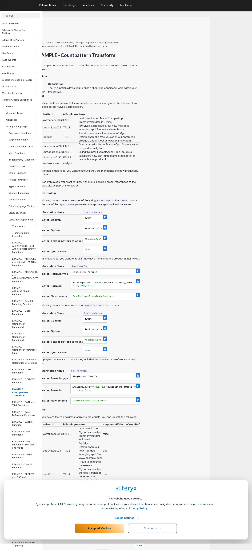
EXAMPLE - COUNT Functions (22, 371)
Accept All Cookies (99, 534)
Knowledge (69, 5)
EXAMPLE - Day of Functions (22, 466)
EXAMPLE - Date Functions (21, 433)
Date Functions (23, 166)
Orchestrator (19, 86)
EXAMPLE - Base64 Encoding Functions (23, 302)
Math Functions (23, 153)
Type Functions (23, 186)
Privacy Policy (138, 514)
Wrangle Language (21, 126)
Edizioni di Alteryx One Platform (19, 32)
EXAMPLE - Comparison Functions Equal (24, 349)
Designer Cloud (19, 46)
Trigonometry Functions (23, 159)
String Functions (23, 172)
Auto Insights (19, 59)
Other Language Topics (23, 206)
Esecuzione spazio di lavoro (19, 79)
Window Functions (23, 193)
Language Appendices (23, 219)
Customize (152, 534)
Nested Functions (23, 179)
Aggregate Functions (23, 133)
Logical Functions (23, 139)
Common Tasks (21, 113)
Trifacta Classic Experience (19, 99)
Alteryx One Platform (19, 40)
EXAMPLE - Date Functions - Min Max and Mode (23, 444)
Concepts (21, 119)
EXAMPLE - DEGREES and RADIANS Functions (23, 477)
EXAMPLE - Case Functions (21, 312)
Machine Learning (19, 93)
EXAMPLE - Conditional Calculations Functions (24, 361)
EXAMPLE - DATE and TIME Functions (23, 404)
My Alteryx (126, 5)
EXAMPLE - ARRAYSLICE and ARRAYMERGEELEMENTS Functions (25, 276)
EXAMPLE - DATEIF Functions (22, 456)
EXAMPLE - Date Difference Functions (23, 414)
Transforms (24, 226)
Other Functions (23, 199)
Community (107, 5)
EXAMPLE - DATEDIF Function (23, 423)
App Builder (19, 66)
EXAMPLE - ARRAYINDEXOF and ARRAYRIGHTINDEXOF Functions (24, 247)
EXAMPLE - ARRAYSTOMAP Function (20, 291)
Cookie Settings (124, 524)
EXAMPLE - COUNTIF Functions (23, 381)
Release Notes (47, 5)
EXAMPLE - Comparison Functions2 (18, 336)
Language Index (17, 212)
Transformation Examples (24, 234)
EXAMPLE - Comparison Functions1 (18, 323)
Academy (88, 5)
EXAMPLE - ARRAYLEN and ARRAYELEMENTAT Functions (24, 261)
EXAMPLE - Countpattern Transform (20, 392)
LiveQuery (19, 53)
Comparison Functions (23, 146)
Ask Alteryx (19, 73)
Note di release (19, 23)
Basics (21, 106)
